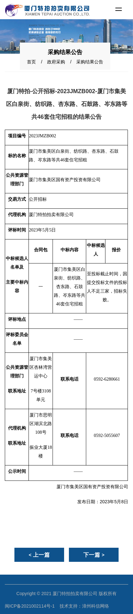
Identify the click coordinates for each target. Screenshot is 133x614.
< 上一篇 (39, 554)
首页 (31, 61)
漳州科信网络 (95, 606)
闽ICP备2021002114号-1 (30, 606)
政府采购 (56, 61)
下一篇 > (94, 554)
